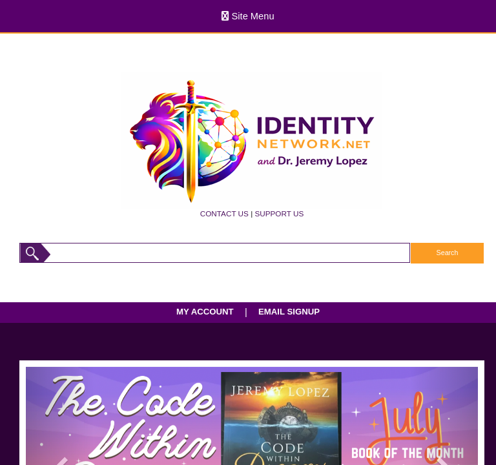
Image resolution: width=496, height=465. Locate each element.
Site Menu (248, 16)
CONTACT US (224, 213)
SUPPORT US (279, 213)
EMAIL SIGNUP (289, 311)
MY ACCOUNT (205, 311)
